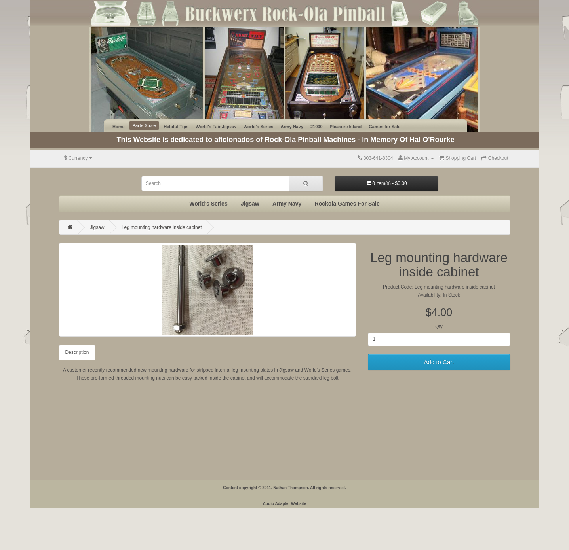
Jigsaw (250, 203)
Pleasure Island (346, 126)
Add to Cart (439, 362)
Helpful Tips (176, 126)
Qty (439, 326)
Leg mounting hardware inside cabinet (162, 227)
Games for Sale (384, 126)
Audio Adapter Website (284, 503)
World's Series (259, 126)
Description (77, 352)
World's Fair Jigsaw (216, 126)
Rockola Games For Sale (347, 203)
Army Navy (291, 126)
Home (118, 126)
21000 (316, 126)
